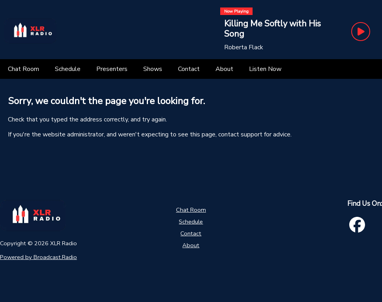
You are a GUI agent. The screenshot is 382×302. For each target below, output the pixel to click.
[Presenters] (111, 69)
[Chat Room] (23, 69)
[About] (224, 69)
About (190, 245)
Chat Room (191, 210)
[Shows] (152, 69)
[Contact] (189, 69)
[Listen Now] (265, 69)
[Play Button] (360, 31)
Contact (190, 233)
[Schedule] (67, 69)
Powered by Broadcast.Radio (38, 257)
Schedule (191, 222)
